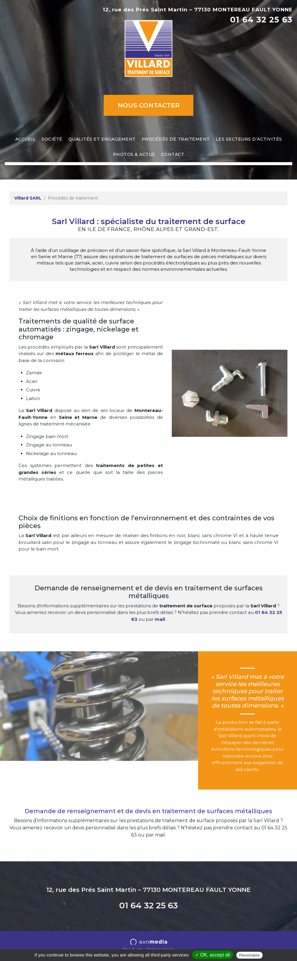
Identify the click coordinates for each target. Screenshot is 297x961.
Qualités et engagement (102, 139)
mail (160, 619)
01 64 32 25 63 (261, 20)
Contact (172, 154)
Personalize (249, 955)
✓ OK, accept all (212, 954)
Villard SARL (28, 198)
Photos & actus (134, 154)
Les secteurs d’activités (249, 139)
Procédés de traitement (176, 139)
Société (52, 139)
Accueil (25, 139)
